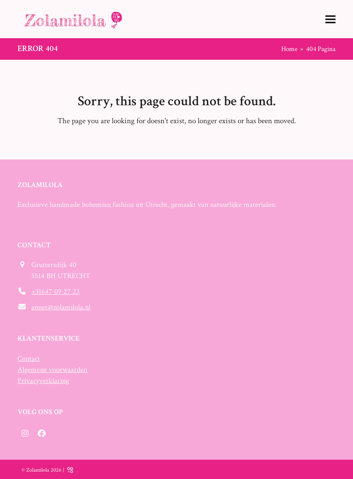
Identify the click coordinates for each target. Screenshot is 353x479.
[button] (330, 19)
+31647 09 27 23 (55, 292)
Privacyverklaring (43, 381)
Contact (28, 359)
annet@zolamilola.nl (61, 307)
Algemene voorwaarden (52, 370)
